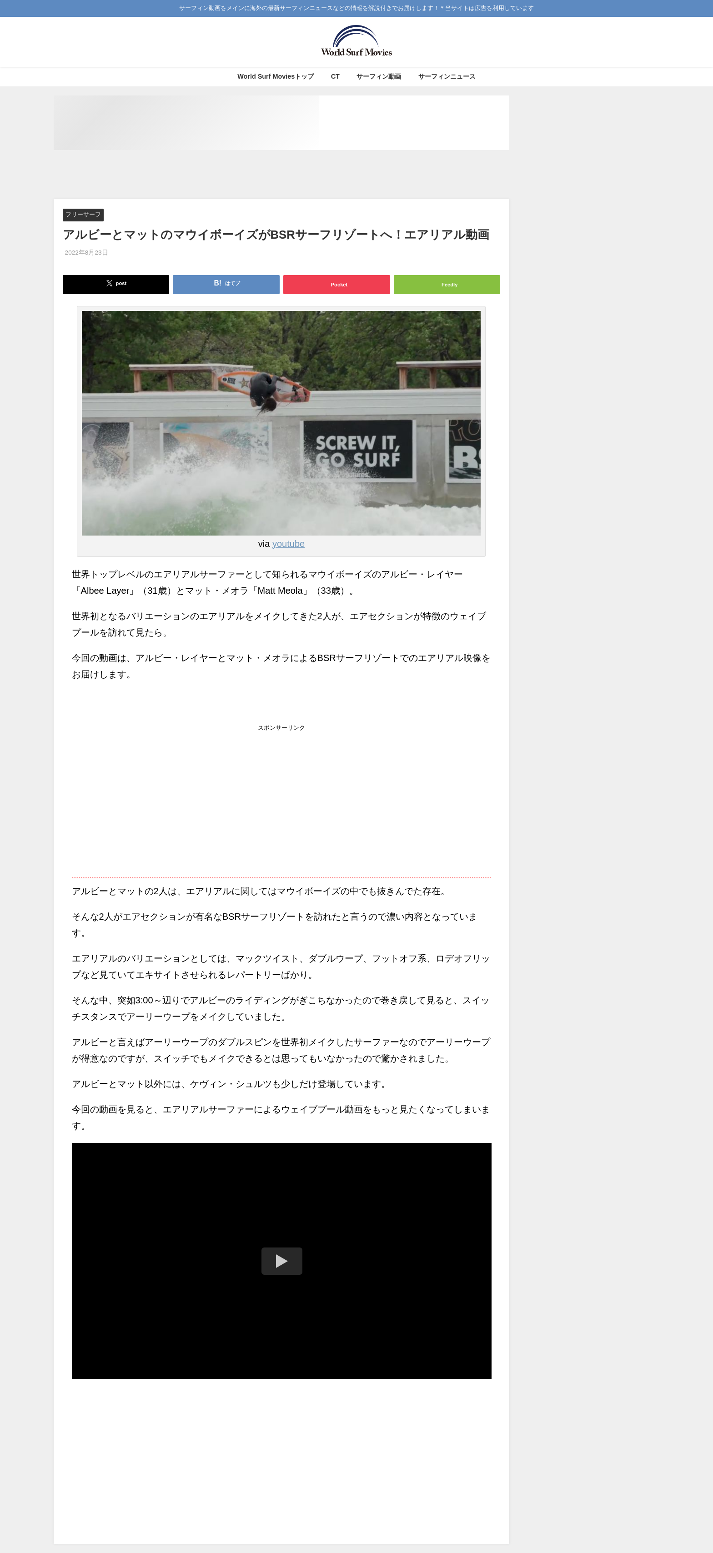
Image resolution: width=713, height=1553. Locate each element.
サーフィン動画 (378, 76)
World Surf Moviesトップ (275, 76)
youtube (288, 544)
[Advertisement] (281, 175)
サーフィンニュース (447, 76)
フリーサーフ (83, 214)
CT (335, 76)
